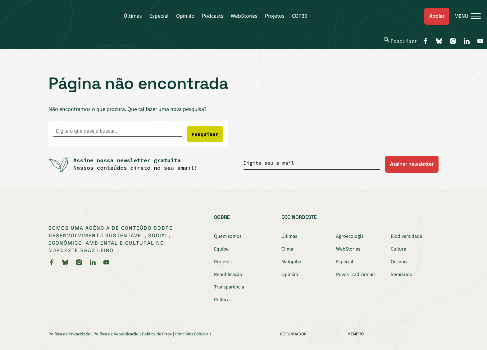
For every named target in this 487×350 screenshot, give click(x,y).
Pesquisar (400, 40)
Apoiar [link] (436, 16)
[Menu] (465, 16)
